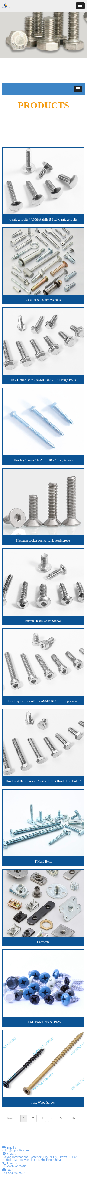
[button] (80, 5)
